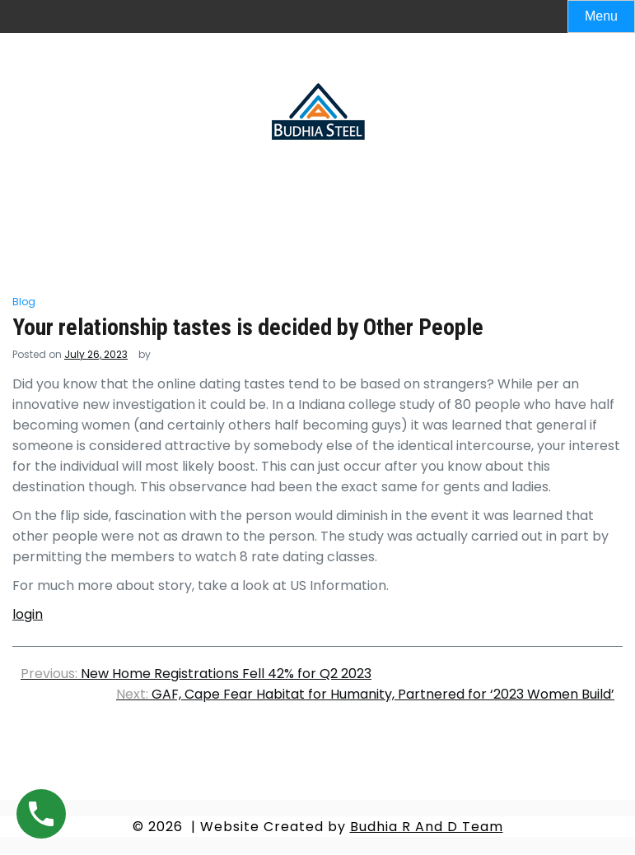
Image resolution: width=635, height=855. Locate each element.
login (27, 614)
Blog (23, 302)
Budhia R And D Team (426, 826)
